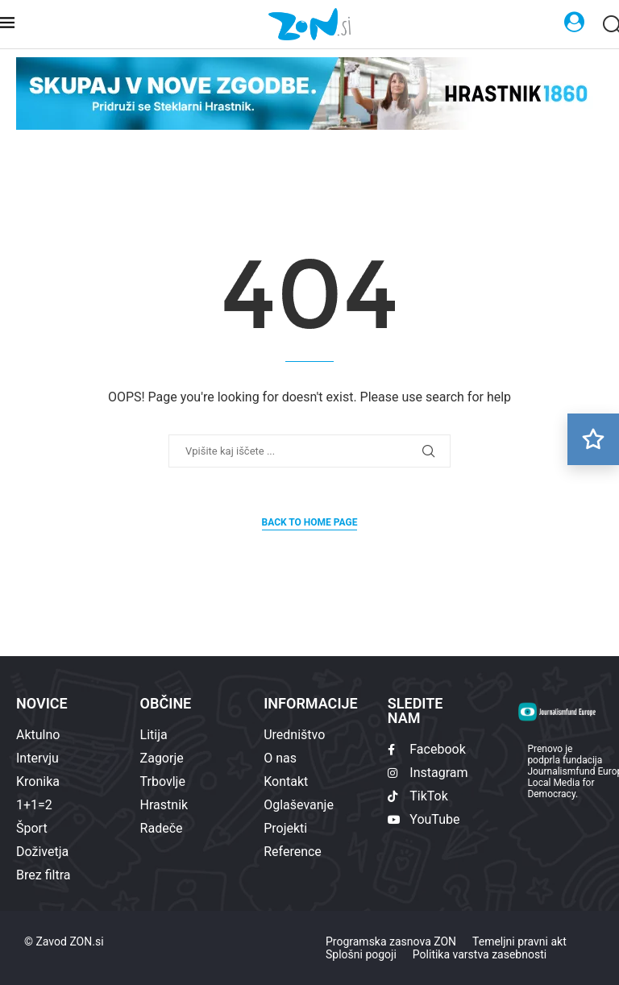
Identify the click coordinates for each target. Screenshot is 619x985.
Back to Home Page (310, 522)
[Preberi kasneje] (593, 439)
